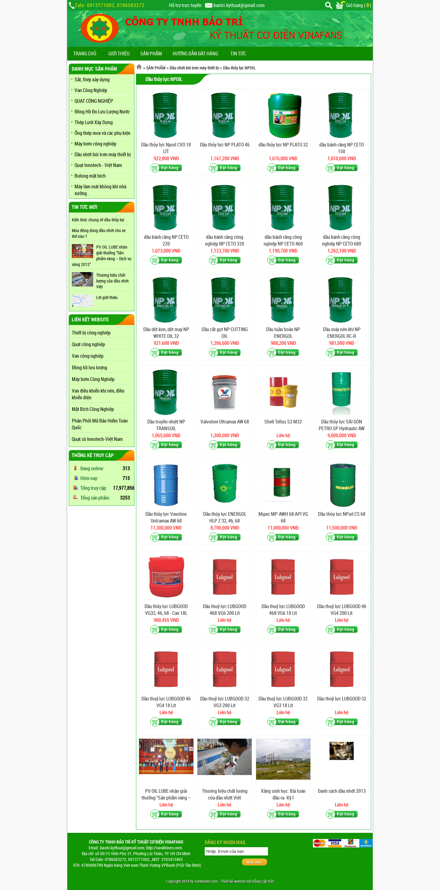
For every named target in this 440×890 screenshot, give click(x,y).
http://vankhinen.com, (164, 848)
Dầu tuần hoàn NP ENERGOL (283, 332)
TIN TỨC (238, 53)
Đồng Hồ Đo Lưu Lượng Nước (102, 111)
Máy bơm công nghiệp (95, 143)
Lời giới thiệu (107, 297)
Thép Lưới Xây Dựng (94, 122)
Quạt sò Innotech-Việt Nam (97, 439)
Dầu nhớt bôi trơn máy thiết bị (103, 154)
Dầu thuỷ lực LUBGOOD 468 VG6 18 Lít (283, 609)
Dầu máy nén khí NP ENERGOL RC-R (342, 332)
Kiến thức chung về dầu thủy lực (98, 220)
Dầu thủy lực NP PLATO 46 (225, 144)
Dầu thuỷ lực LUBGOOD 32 (341, 698)
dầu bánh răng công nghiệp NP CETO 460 (283, 240)
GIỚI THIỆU (119, 53)
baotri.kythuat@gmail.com (239, 5)
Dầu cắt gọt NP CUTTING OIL (225, 332)
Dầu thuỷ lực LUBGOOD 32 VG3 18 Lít (283, 702)
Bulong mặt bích (90, 175)
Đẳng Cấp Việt (263, 881)
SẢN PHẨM (151, 53)
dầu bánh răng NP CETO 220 (166, 240)
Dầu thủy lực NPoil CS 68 (341, 514)
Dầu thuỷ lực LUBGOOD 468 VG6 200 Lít (224, 609)
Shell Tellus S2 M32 (283, 421)
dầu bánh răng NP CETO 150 (341, 148)
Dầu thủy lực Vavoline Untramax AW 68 (166, 517)
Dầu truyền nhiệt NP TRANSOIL (166, 425)
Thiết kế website (233, 881)
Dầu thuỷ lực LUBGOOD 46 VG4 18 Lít (166, 702)
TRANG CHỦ (84, 53)
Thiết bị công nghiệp (91, 332)
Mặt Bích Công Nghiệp (93, 409)
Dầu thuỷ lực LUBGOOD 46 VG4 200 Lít (341, 609)
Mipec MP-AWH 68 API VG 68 (283, 517)
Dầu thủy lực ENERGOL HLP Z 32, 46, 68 (224, 517)
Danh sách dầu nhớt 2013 (342, 791)
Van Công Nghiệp (91, 90)
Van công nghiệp (88, 356)
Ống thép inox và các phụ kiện (102, 133)
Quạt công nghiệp (88, 344)
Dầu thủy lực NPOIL (239, 68)
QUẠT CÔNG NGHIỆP (94, 101)
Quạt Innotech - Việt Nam (98, 165)
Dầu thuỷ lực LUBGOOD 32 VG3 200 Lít (224, 702)
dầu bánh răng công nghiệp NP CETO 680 (341, 240)
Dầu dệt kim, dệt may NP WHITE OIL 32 (166, 332)
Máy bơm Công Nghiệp (93, 379)
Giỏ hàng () (353, 5)
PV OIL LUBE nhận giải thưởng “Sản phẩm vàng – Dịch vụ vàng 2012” (101, 255)
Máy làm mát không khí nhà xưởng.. (100, 190)
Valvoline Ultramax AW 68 (224, 421)
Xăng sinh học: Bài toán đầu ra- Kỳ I (283, 794)
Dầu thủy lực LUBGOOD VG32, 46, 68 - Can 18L (166, 609)
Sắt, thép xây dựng (92, 79)
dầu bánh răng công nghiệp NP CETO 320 (224, 240)
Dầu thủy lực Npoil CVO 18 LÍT (166, 148)
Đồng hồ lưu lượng (89, 367)
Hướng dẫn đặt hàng (195, 53)
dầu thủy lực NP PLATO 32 (283, 144)
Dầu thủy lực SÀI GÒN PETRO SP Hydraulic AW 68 (342, 425)
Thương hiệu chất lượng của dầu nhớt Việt (112, 281)
